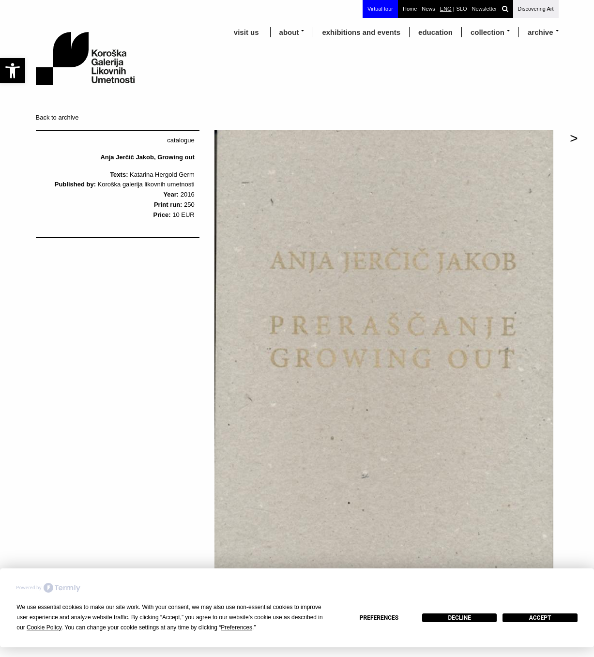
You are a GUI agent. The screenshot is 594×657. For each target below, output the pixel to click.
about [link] (289, 32)
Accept (540, 617)
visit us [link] (246, 32)
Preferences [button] (236, 627)
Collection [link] (487, 32)
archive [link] (540, 32)
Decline (459, 617)
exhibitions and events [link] (361, 32)
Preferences (379, 617)
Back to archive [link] (57, 117)
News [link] (428, 9)
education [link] (435, 32)
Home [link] (410, 9)
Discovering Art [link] (536, 9)
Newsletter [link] (484, 9)
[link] (12, 70)
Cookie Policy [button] (44, 627)
